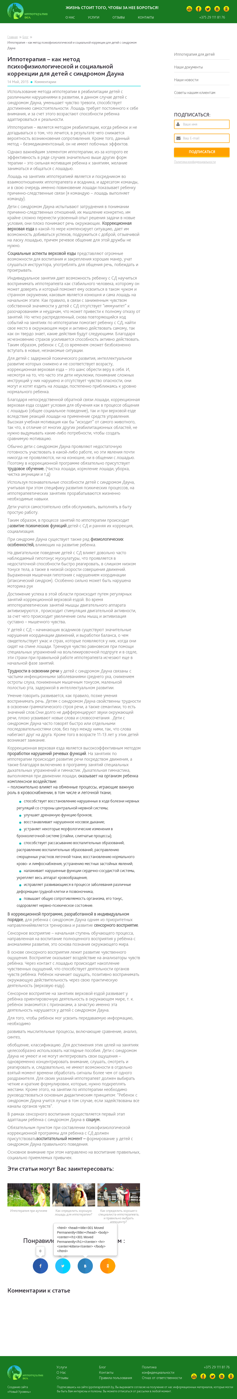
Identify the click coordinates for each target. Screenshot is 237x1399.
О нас (70, 17)
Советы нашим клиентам (194, 92)
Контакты (146, 17)
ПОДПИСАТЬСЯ (202, 152)
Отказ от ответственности (162, 1378)
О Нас (61, 1372)
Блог (25, 37)
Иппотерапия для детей (194, 54)
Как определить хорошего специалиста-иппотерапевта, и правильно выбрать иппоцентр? (118, 1216)
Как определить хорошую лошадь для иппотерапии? (73, 1212)
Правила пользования (115, 1378)
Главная (12, 37)
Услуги (93, 17)
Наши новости (186, 79)
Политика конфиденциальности (195, 162)
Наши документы (188, 66)
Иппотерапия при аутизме (28, 1211)
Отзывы (118, 17)
